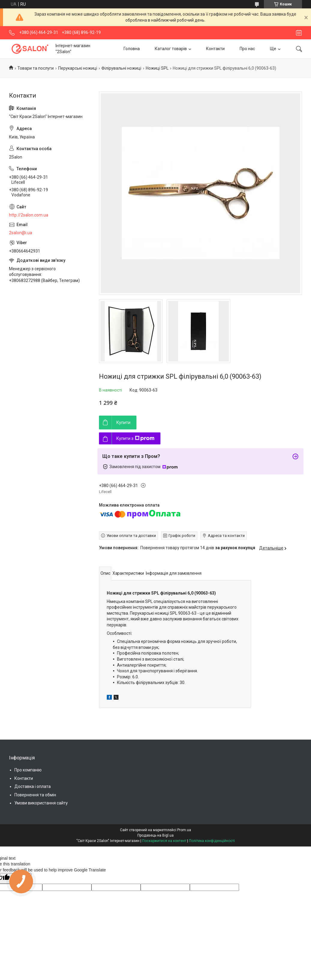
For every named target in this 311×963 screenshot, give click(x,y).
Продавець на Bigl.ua (155, 835)
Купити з (135, 438)
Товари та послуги (35, 68)
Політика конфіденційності (212, 841)
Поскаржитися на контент (164, 841)
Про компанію (28, 770)
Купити (123, 422)
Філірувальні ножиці (121, 68)
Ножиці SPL (157, 68)
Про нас (247, 48)
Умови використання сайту (41, 803)
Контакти (215, 48)
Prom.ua (184, 830)
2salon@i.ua (20, 232)
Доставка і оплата (32, 786)
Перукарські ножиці (77, 68)
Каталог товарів (171, 48)
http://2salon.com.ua (28, 215)
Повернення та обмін (35, 794)
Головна (132, 48)
